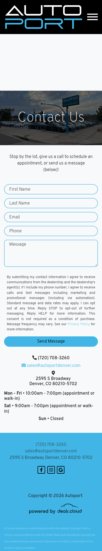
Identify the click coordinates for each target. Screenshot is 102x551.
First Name (19, 189)
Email (14, 217)
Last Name (19, 203)
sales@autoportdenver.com (51, 451)
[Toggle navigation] (92, 17)
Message (17, 244)
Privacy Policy (79, 324)
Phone (15, 231)
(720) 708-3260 (51, 445)
